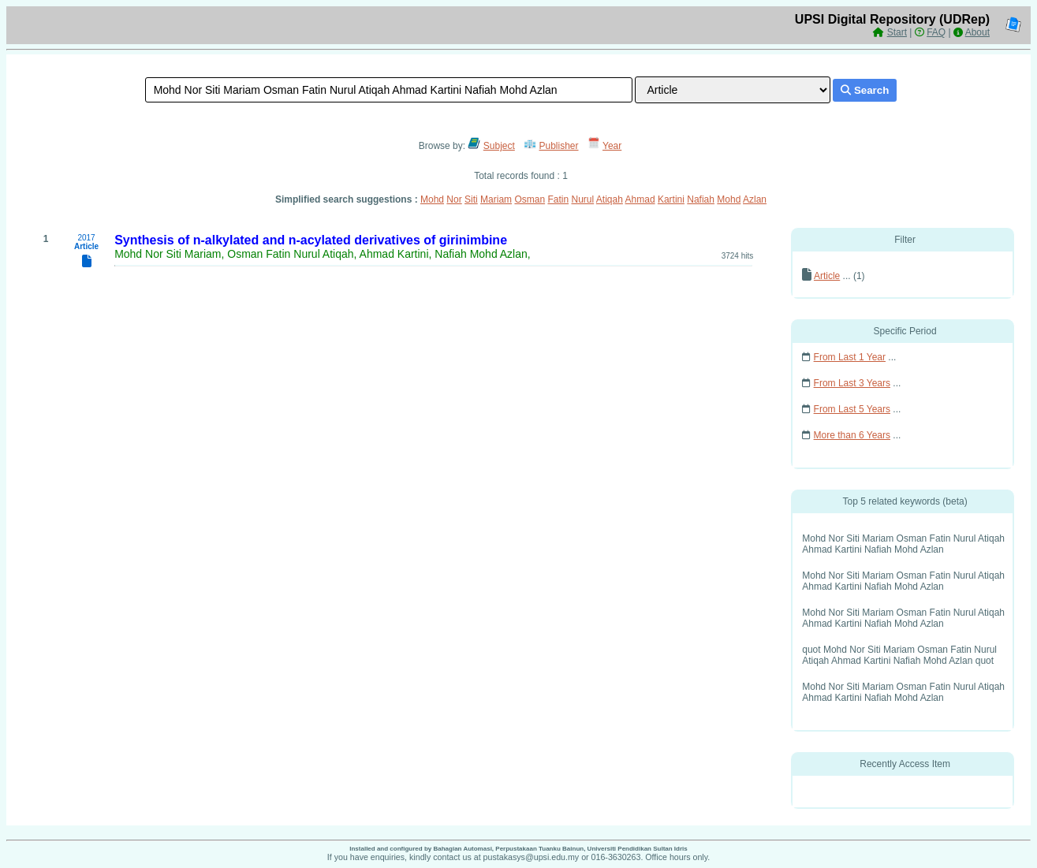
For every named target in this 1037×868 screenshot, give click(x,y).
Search (865, 90)
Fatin (558, 199)
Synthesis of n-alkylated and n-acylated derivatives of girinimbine (310, 240)
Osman (529, 199)
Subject (499, 145)
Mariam (496, 199)
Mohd (432, 199)
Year (611, 145)
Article (827, 275)
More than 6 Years (852, 435)
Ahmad (640, 199)
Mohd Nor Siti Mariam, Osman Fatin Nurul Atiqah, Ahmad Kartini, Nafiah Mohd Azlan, (322, 254)
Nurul (582, 199)
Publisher (559, 145)
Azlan (755, 199)
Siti (471, 199)
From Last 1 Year (850, 357)
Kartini (671, 199)
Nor (453, 199)
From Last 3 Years (852, 383)
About (977, 32)
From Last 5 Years (852, 409)
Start (897, 32)
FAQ (936, 32)
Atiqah (609, 199)
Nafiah (700, 199)
